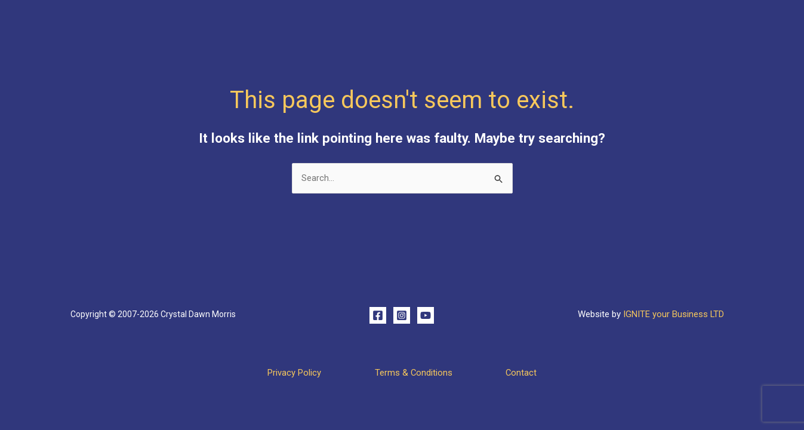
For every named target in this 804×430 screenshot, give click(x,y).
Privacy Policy (288, 372)
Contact (528, 372)
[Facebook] (377, 315)
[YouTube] (425, 315)
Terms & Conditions (413, 372)
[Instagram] (401, 315)
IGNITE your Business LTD (673, 314)
